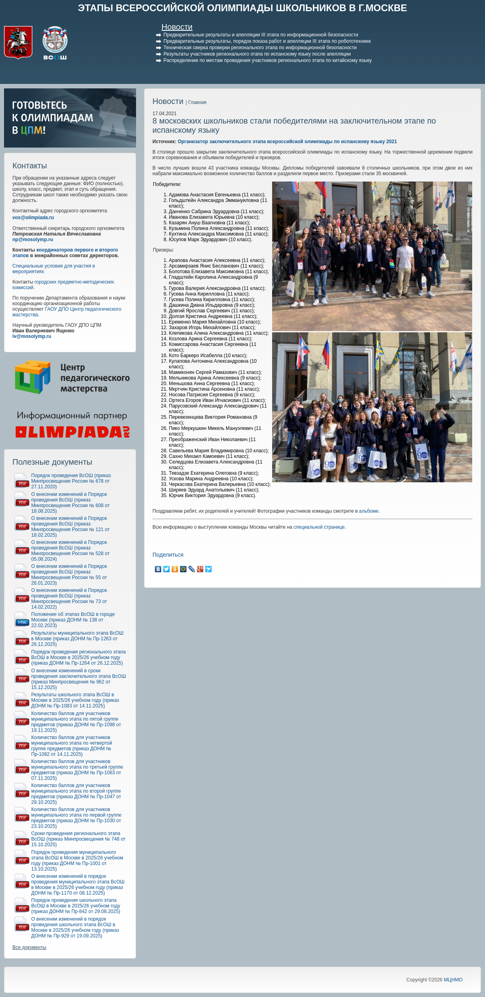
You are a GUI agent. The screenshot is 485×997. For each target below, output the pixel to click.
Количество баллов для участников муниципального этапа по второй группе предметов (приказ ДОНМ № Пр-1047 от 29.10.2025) (76, 794)
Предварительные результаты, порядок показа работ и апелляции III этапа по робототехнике (267, 41)
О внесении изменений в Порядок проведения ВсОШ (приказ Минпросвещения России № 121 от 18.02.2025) (70, 526)
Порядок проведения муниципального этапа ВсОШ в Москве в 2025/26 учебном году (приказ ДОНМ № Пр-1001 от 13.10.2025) (77, 860)
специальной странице (319, 527)
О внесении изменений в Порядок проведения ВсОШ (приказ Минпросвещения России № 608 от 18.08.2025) (70, 503)
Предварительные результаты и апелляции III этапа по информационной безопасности (261, 35)
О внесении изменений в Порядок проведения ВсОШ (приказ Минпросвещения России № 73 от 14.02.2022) (69, 598)
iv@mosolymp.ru (31, 336)
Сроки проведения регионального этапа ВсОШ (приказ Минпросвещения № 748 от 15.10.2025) (78, 839)
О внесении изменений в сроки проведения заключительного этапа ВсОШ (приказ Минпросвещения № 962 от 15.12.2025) (78, 679)
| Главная (196, 102)
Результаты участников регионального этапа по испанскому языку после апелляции (257, 54)
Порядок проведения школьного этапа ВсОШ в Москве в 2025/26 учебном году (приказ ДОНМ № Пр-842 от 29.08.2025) (75, 905)
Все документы (29, 947)
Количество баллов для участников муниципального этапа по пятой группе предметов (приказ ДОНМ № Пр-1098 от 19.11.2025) (76, 722)
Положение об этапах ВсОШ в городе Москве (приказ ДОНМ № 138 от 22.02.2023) (73, 619)
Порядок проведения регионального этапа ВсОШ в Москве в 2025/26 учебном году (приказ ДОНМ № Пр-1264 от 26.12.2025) (78, 657)
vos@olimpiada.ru (33, 217)
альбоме (368, 511)
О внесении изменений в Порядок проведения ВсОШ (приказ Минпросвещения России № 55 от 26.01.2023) (69, 574)
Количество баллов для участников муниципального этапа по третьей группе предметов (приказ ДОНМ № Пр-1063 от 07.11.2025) (77, 770)
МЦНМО (453, 980)
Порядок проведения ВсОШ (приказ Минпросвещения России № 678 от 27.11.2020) (71, 481)
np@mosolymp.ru (32, 239)
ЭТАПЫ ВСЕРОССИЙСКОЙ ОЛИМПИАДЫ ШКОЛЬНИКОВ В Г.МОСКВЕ (242, 7)
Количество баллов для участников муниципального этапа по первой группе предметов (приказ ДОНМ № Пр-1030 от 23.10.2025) (76, 818)
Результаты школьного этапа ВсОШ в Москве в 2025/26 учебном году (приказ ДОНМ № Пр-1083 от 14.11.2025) (75, 700)
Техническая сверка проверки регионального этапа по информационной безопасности (260, 47)
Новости (177, 26)
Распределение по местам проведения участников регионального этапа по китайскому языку (268, 60)
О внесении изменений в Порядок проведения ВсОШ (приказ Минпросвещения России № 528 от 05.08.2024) (70, 550)
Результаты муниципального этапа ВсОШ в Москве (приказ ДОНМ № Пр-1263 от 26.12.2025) (77, 638)
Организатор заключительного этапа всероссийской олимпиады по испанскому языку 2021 (287, 141)
